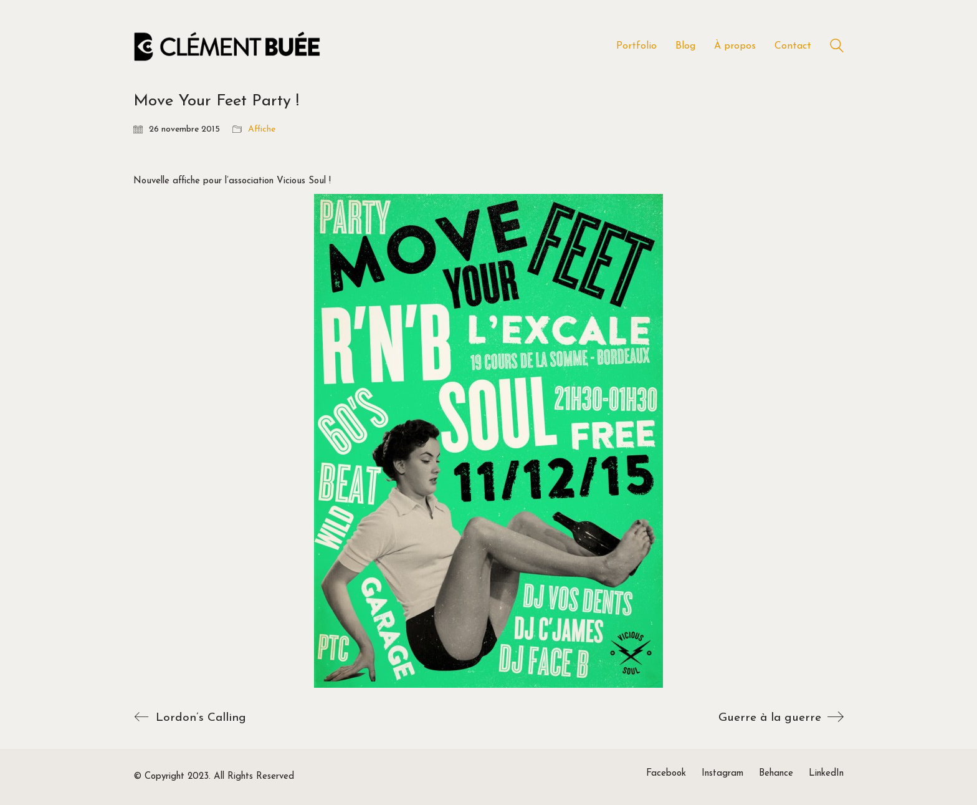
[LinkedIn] (826, 774)
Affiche (261, 129)
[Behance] (776, 774)
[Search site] (837, 48)
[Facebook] (666, 774)
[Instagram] (722, 774)
